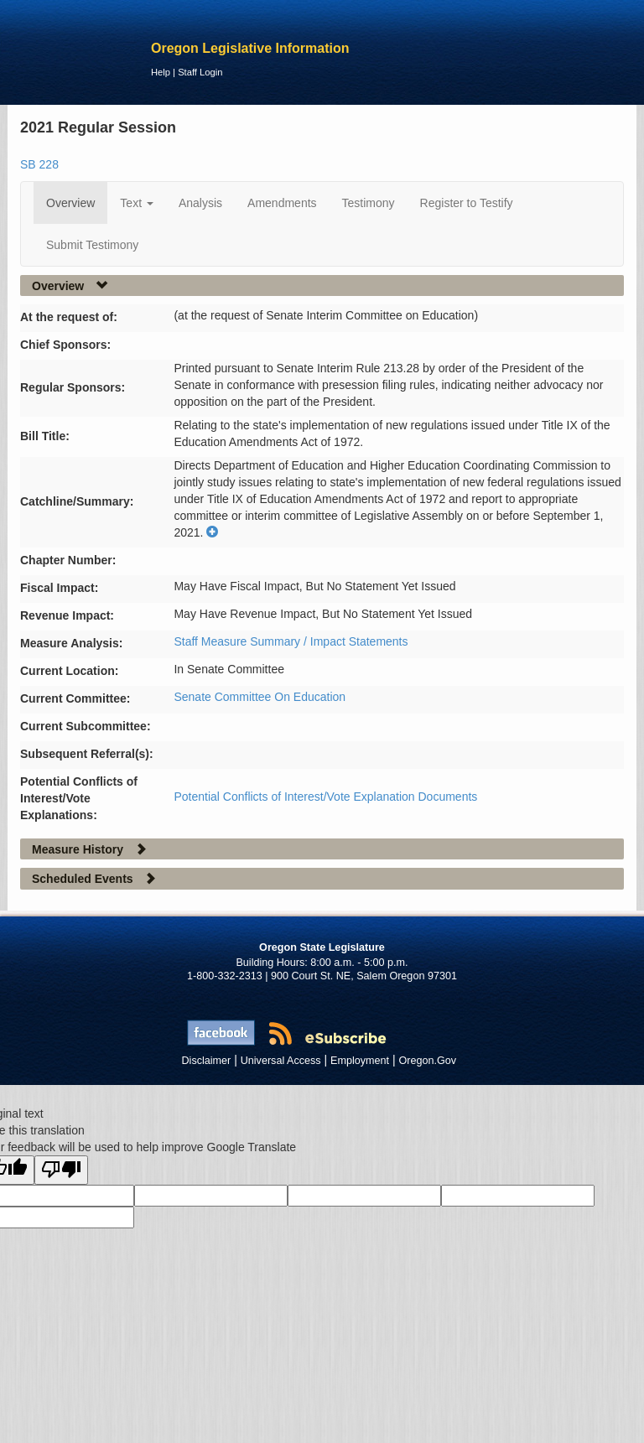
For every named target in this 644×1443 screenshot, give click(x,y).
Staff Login (200, 72)
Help (160, 72)
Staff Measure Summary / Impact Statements (291, 641)
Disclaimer (206, 1061)
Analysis (200, 203)
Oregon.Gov (427, 1061)
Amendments (281, 203)
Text (136, 203)
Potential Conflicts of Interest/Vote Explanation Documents (325, 796)
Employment (359, 1061)
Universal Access (281, 1061)
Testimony (368, 203)
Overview (70, 203)
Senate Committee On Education (259, 696)
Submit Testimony (92, 245)
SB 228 (39, 164)
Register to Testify (466, 203)
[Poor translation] (61, 1170)
